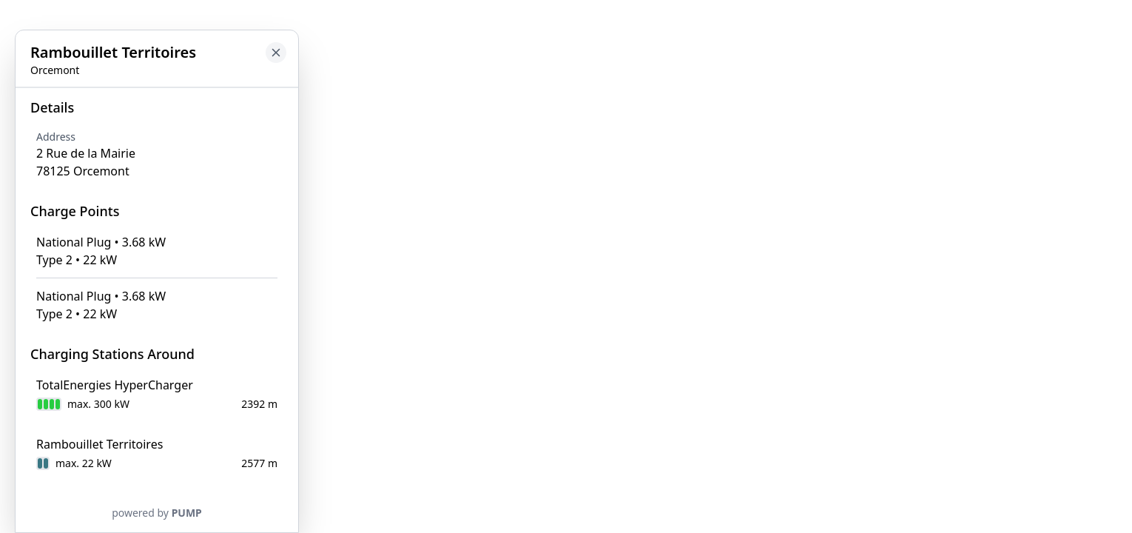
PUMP (187, 513)
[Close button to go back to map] (276, 52)
